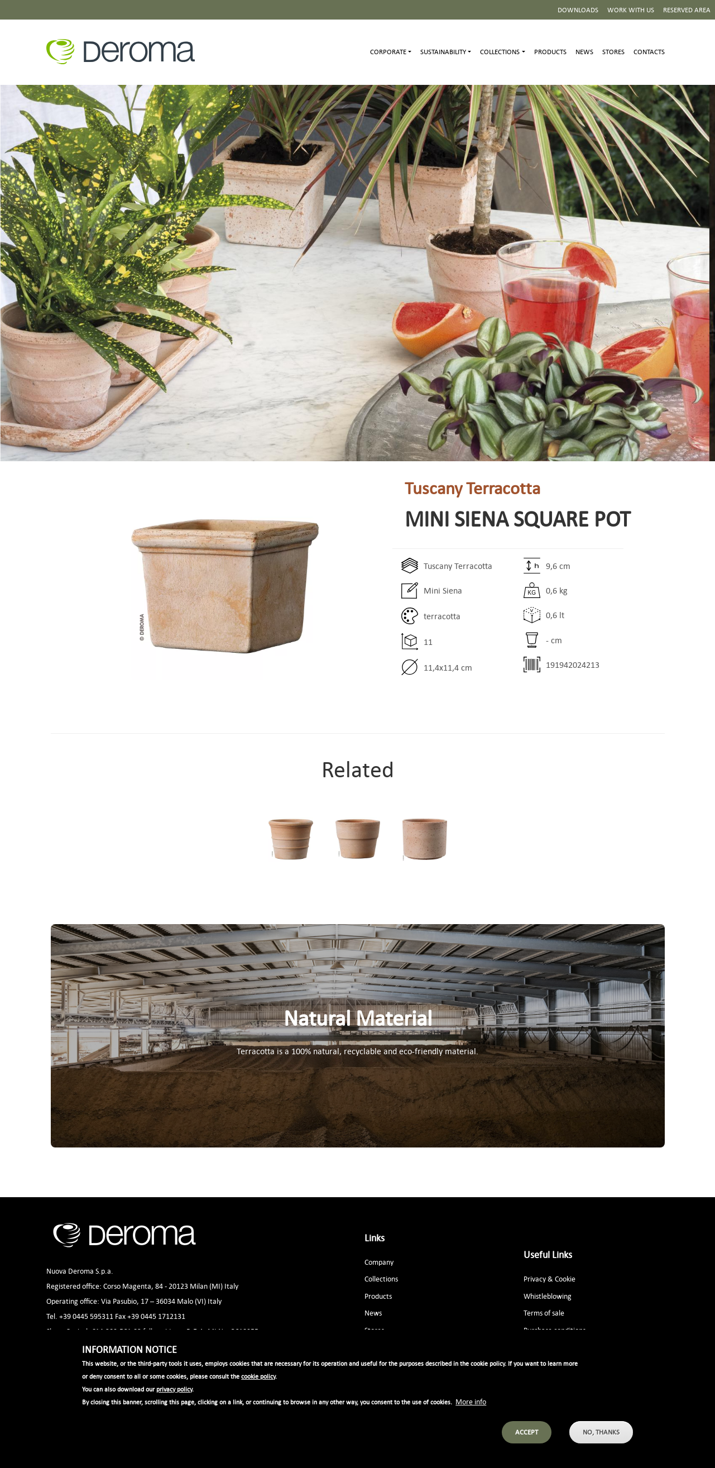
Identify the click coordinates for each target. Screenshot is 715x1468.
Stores (613, 51)
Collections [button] (500, 51)
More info (470, 1413)
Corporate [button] (388, 51)
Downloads (578, 10)
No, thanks (601, 1444)
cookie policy (258, 1388)
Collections (381, 1278)
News (584, 51)
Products (550, 51)
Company (379, 1261)
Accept (526, 1444)
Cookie (565, 1278)
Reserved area (687, 10)
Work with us (630, 10)
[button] (185, 586)
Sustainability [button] (443, 51)
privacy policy (174, 1401)
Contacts (649, 51)
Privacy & (538, 1278)
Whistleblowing (548, 1295)
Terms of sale (544, 1312)
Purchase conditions (555, 1330)
